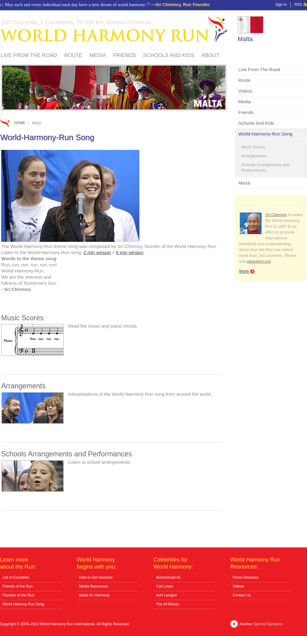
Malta (245, 39)
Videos (245, 90)
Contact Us (242, 595)
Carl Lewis (164, 586)
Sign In (281, 4)
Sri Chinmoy (276, 214)
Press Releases (245, 577)
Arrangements (253, 156)
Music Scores (253, 147)
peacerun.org (259, 261)
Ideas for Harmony (94, 595)
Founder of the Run (18, 595)
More (244, 271)
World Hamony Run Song (23, 604)
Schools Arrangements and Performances (265, 167)
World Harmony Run (114, 29)
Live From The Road (29, 55)
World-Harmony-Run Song (265, 133)
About (210, 55)
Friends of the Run (17, 586)
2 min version (97, 252)
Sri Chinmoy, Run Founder (183, 4)
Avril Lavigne (166, 595)
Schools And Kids (168, 55)
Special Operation (267, 624)
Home (19, 123)
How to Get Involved (95, 577)
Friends (124, 55)
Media (97, 55)
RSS (298, 4)
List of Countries (15, 577)
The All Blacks (167, 604)
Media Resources (93, 586)
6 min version (129, 252)
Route (73, 55)
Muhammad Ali (168, 577)
